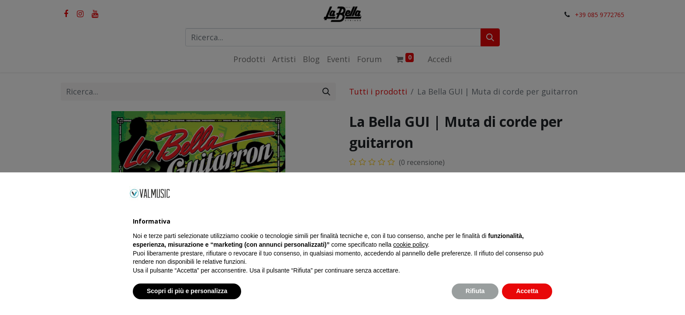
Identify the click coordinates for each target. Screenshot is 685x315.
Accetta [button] (527, 290)
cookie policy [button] (410, 244)
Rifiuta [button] (475, 290)
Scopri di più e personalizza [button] (187, 290)
